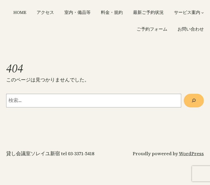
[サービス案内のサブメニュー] (202, 12)
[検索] (194, 100)
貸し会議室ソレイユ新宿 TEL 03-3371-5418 (50, 153)
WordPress (191, 153)
